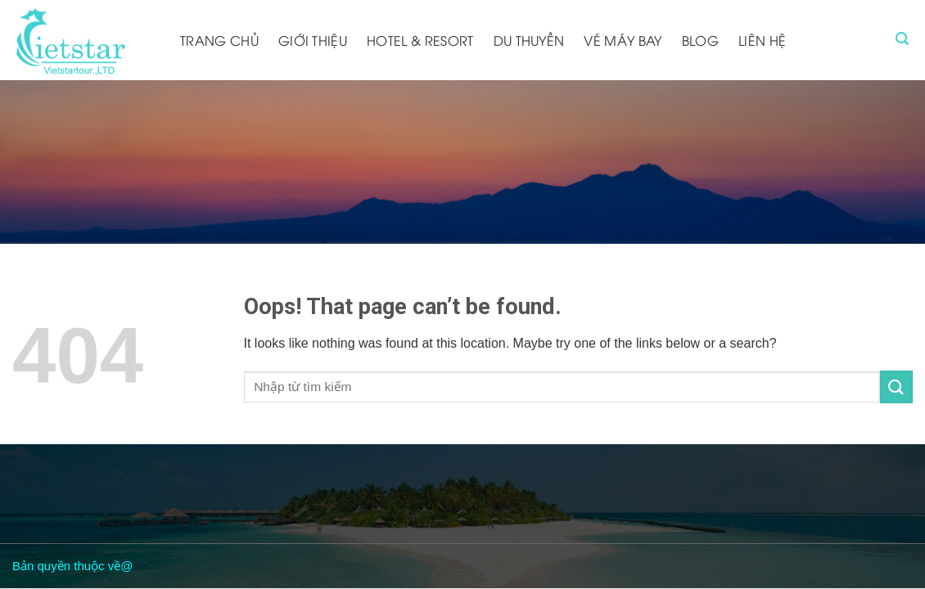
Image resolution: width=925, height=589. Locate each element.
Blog (700, 40)
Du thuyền (529, 40)
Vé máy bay (622, 40)
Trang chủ (219, 40)
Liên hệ (762, 40)
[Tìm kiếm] (902, 39)
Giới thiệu (312, 40)
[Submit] (896, 386)
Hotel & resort (420, 40)
